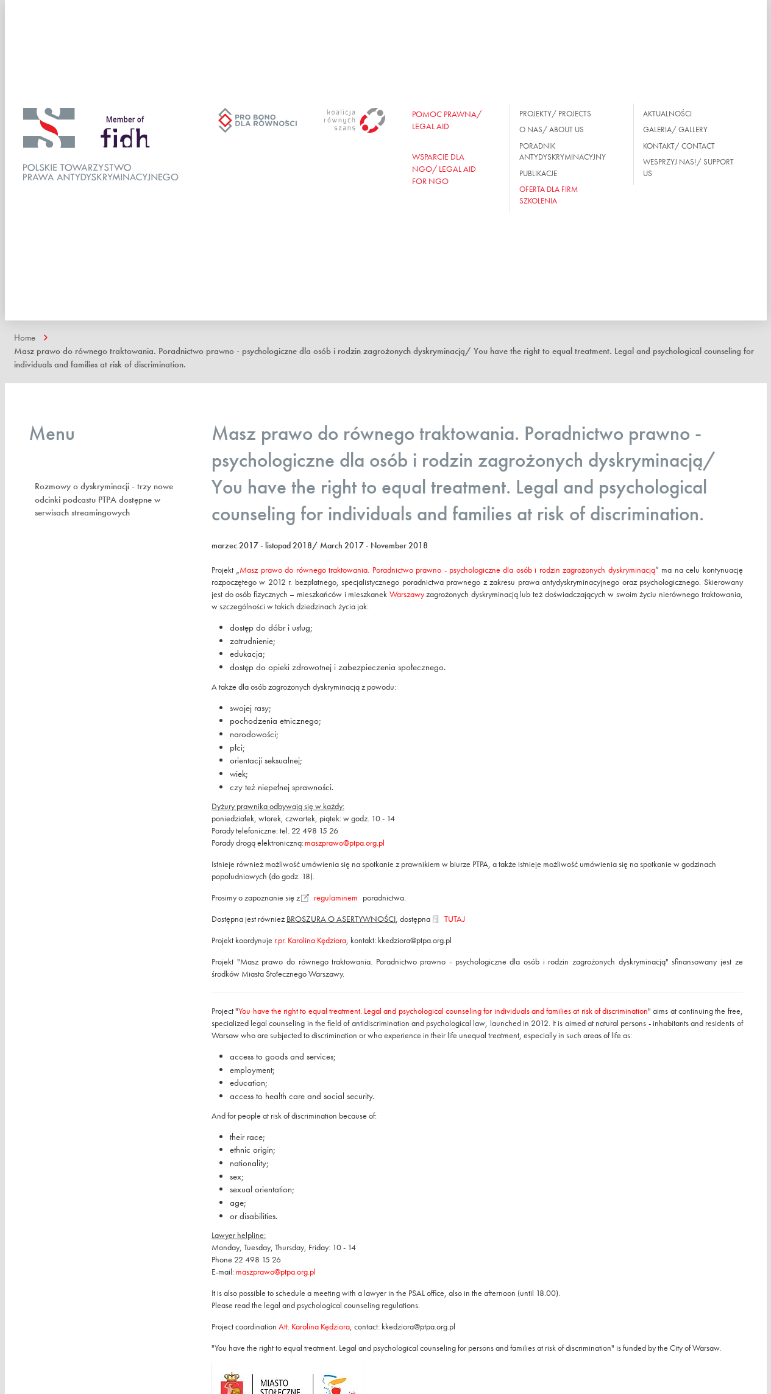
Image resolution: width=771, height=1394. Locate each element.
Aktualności (667, 113)
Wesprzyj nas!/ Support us (688, 168)
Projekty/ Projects (555, 113)
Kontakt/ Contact (679, 146)
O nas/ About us (551, 129)
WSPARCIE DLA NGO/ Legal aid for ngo (444, 168)
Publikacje (538, 173)
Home (24, 337)
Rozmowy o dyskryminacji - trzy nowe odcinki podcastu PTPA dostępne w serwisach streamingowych (104, 499)
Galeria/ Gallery (675, 129)
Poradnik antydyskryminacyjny (562, 152)
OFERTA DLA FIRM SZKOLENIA (548, 195)
